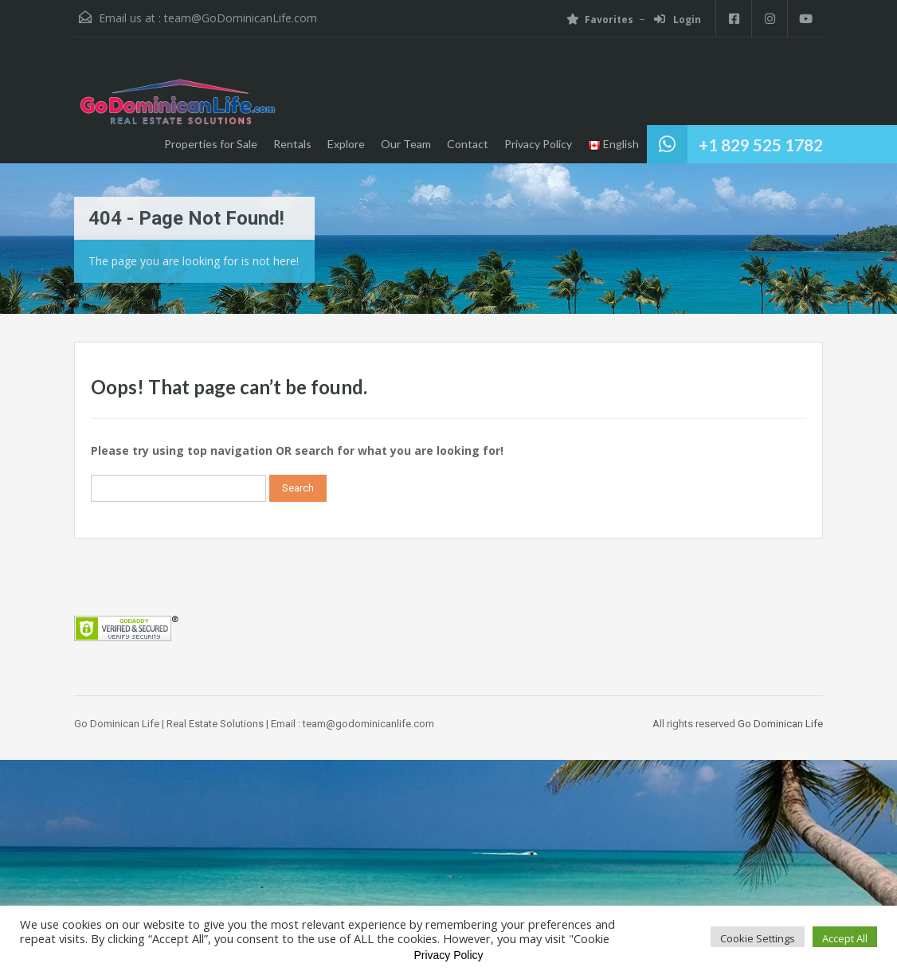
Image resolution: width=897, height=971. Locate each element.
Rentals (292, 144)
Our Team (406, 144)
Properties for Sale (210, 144)
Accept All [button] (845, 938)
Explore (346, 144)
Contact (467, 144)
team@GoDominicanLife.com (240, 17)
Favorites (599, 19)
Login (677, 19)
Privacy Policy (538, 144)
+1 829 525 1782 (761, 145)
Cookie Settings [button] (757, 938)
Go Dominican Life (780, 724)
